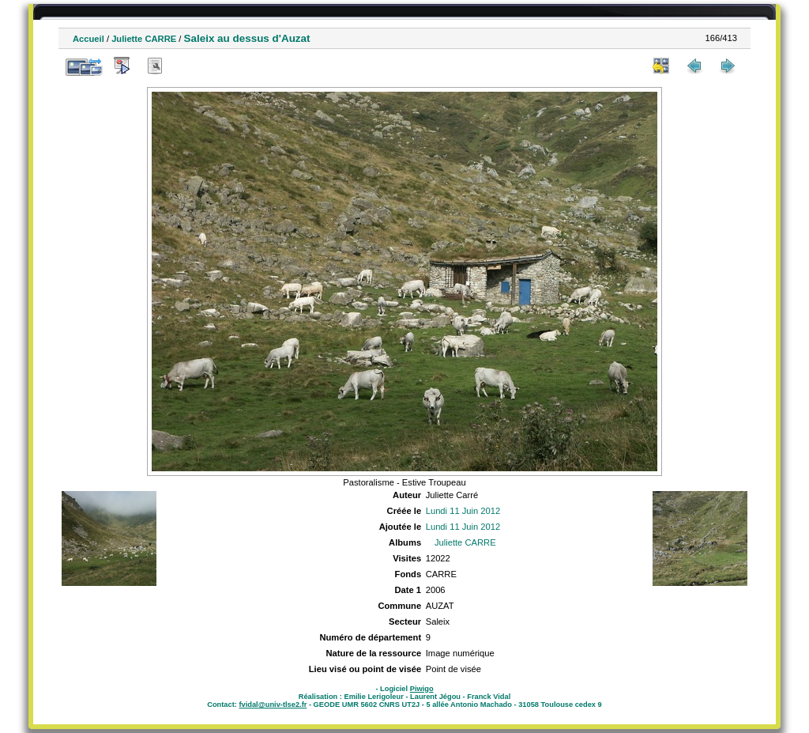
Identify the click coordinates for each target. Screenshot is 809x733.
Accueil (88, 38)
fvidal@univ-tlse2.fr (273, 704)
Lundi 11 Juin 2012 (463, 511)
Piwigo (422, 689)
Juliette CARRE (143, 38)
